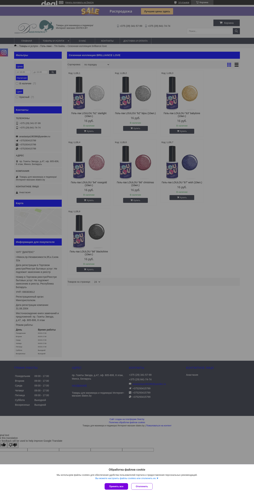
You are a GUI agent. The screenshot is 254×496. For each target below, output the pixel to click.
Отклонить (142, 486)
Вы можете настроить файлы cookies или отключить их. (125, 478)
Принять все (116, 486)
